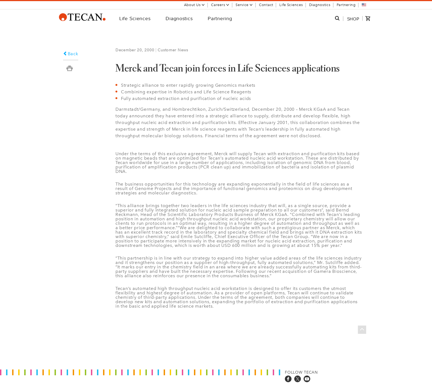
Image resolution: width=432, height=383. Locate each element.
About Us (194, 5)
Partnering (346, 5)
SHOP (353, 19)
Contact (266, 5)
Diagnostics (320, 5)
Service (244, 5)
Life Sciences (291, 5)
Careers (220, 5)
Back (70, 53)
